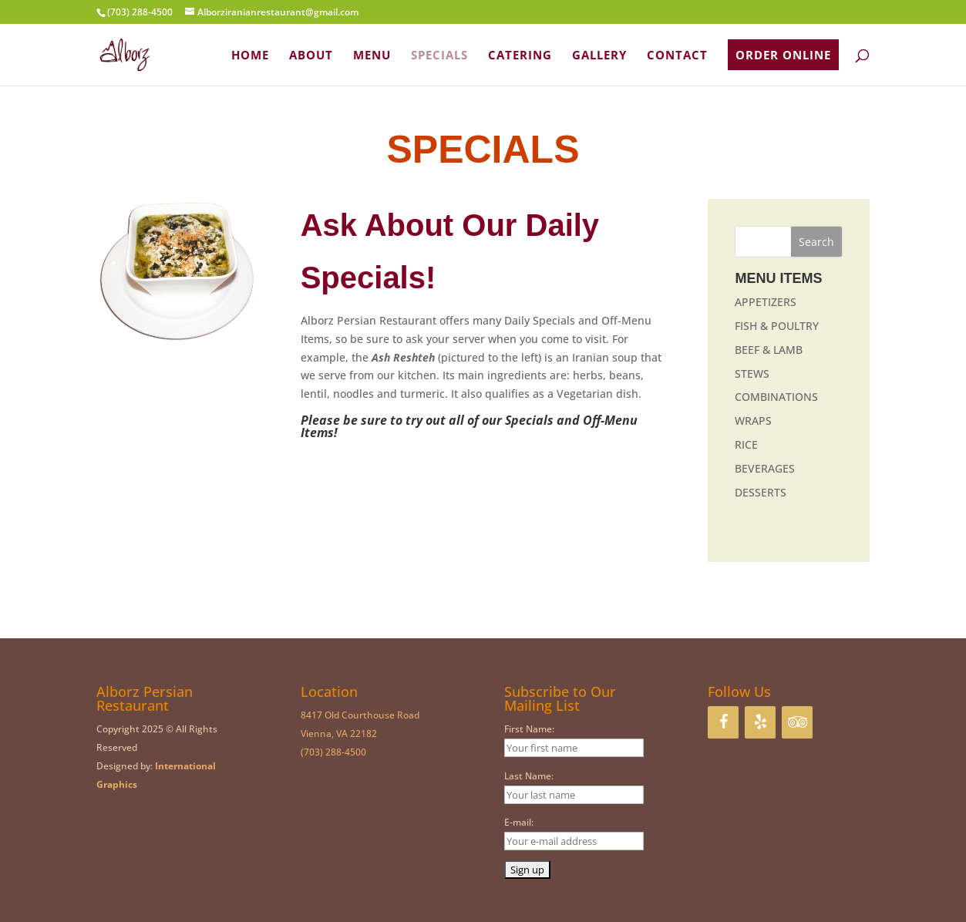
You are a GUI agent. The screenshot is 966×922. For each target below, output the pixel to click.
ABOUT (311, 55)
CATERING (520, 55)
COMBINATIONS (776, 396)
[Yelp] (760, 722)
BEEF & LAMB (769, 349)
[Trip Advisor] (797, 722)
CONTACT (677, 55)
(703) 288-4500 (333, 752)
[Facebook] (723, 722)
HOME (250, 55)
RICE (746, 444)
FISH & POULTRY (777, 325)
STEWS (752, 373)
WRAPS (753, 420)
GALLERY (599, 55)
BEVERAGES (765, 468)
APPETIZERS (765, 301)
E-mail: (518, 822)
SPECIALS (439, 55)
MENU (372, 55)
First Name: (529, 728)
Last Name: (529, 775)
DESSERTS (760, 492)
